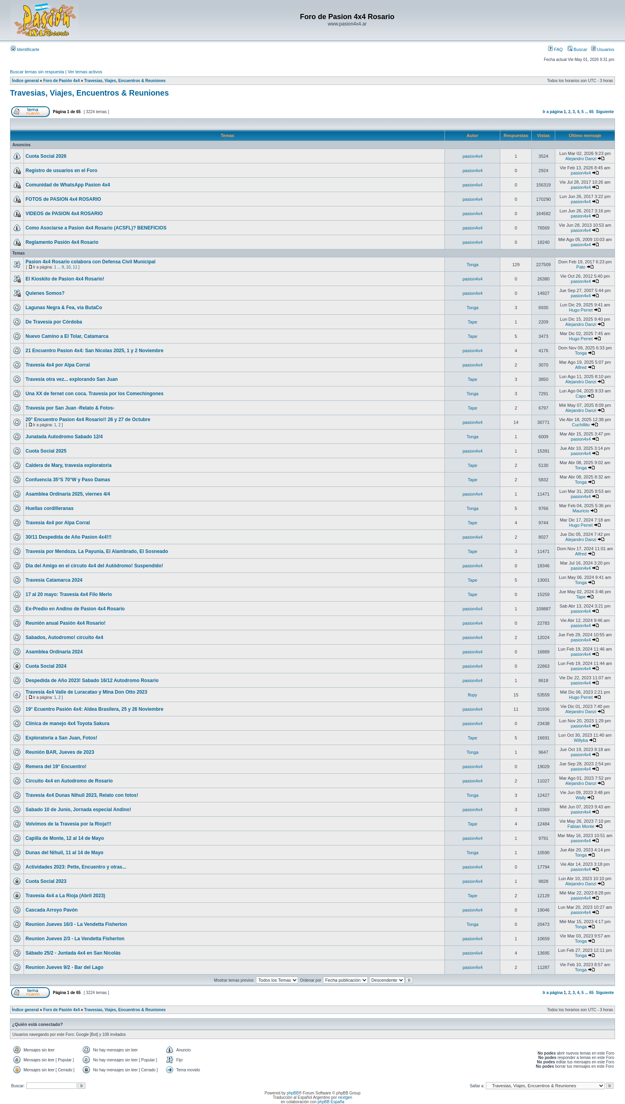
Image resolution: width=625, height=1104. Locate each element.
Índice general (25, 80)
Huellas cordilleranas (50, 508)
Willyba (581, 740)
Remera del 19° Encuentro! (56, 766)
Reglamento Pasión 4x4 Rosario (62, 242)
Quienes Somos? (45, 293)
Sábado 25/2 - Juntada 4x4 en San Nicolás (73, 953)
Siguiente (605, 112)
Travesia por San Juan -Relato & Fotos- (70, 408)
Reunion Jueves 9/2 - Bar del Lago (64, 967)
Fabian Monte (581, 826)
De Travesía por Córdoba (54, 322)
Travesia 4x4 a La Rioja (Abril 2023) (65, 895)
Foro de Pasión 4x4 (61, 80)
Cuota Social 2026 (46, 156)
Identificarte (25, 49)
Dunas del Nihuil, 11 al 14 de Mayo (64, 852)
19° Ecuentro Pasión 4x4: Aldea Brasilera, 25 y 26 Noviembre (94, 709)
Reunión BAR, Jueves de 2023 (60, 752)
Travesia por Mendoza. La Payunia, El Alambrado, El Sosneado (97, 551)
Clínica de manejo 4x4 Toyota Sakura (68, 723)
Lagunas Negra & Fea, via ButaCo (64, 307)
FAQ (555, 49)
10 (68, 267)
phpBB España (331, 1102)
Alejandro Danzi (580, 158)
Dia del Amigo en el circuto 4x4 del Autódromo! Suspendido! (94, 566)
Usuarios (602, 49)
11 (75, 267)
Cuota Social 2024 (46, 666)
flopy (472, 694)
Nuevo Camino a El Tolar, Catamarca (67, 336)
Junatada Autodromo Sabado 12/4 (64, 436)
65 (591, 112)
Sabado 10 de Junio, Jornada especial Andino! (78, 809)
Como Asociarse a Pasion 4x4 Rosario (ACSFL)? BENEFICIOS (96, 228)
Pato (581, 267)
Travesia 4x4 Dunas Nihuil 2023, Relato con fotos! (82, 795)
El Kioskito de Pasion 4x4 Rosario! (65, 279)
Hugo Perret (580, 310)
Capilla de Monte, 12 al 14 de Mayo (65, 838)
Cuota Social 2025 (46, 451)
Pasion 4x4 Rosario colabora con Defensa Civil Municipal (90, 262)
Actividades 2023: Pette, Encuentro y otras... (76, 867)
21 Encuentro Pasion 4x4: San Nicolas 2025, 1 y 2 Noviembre (94, 350)
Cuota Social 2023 (46, 881)
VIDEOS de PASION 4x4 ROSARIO (64, 213)
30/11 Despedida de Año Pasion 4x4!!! (69, 537)
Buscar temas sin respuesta (37, 71)
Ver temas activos (85, 71)
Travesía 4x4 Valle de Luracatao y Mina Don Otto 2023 (86, 692)
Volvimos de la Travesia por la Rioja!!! (68, 824)
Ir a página (553, 112)
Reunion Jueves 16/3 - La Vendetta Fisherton (76, 924)
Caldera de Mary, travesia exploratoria (69, 465)
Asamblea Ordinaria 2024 (54, 652)
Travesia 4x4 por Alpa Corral (58, 365)
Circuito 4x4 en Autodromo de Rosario (69, 781)
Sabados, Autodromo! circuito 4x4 (64, 637)
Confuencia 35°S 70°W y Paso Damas (68, 479)
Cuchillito (581, 424)
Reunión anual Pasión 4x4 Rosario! (66, 623)
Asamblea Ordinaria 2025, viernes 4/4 (68, 494)
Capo (581, 396)
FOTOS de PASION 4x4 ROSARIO (63, 199)
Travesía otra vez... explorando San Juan (72, 379)
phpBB (293, 1093)
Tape (473, 322)
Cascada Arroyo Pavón (52, 910)
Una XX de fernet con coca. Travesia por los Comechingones (94, 393)
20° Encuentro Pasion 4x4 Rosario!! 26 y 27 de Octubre (88, 419)
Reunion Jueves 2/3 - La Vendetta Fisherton (75, 938)
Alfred (581, 367)
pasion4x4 (472, 156)
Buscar (577, 49)
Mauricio (580, 510)
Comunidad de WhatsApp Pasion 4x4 (68, 185)
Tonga (472, 264)
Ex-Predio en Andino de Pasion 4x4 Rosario (75, 609)
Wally (581, 797)
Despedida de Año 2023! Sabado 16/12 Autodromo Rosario (92, 680)
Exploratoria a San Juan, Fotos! (61, 738)
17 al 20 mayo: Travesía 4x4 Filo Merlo (69, 594)
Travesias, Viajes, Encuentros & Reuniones (124, 80)
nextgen (345, 1097)
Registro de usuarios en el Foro (61, 170)
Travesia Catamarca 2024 (54, 580)
